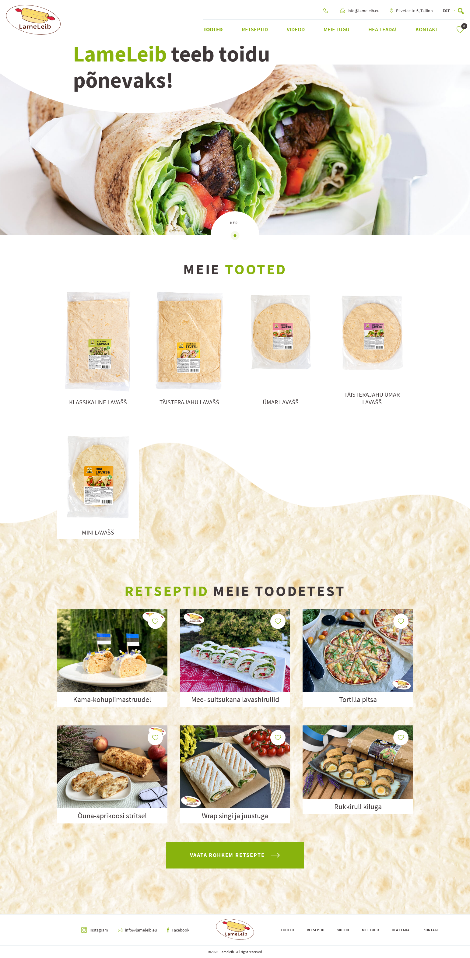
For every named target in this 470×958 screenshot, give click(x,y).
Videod (296, 29)
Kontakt (427, 29)
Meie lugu (336, 29)
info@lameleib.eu (360, 10)
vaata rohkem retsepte (235, 854)
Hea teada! (382, 29)
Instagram (94, 930)
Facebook (178, 930)
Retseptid (255, 29)
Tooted (213, 29)
